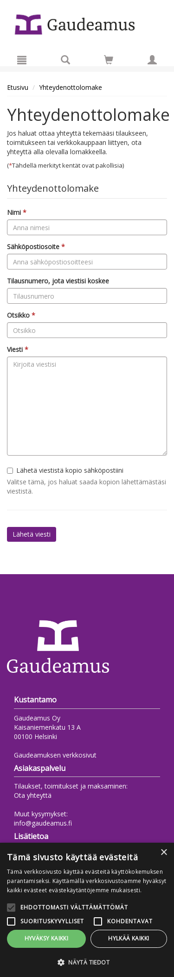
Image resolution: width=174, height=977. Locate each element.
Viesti (17, 349)
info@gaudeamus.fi (43, 823)
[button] (87, 962)
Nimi (16, 212)
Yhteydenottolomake (70, 87)
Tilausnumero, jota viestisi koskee (58, 280)
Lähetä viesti (32, 534)
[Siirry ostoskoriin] (109, 60)
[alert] (87, 910)
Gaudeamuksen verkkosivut (55, 755)
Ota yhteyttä (33, 795)
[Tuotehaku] (65, 60)
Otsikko (21, 315)
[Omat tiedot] (152, 60)
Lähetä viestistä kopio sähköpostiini (65, 470)
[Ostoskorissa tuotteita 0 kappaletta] (109, 61)
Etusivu (17, 87)
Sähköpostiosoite (36, 246)
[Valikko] (22, 60)
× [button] (163, 852)
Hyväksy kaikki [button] (47, 938)
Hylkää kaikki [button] (128, 938)
